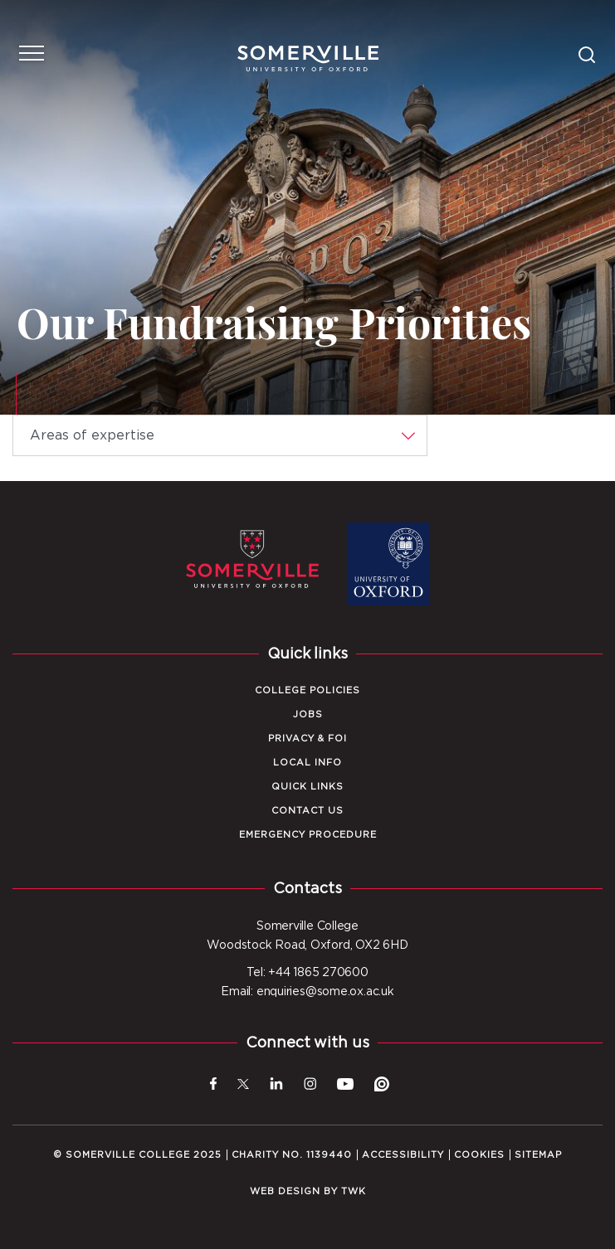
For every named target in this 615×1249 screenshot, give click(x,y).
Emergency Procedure (308, 834)
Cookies (479, 1154)
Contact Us (307, 810)
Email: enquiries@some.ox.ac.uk (307, 992)
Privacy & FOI (307, 738)
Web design (285, 1191)
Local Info (307, 762)
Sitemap (538, 1154)
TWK (353, 1191)
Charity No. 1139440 (292, 1154)
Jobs (308, 714)
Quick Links (307, 786)
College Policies (307, 690)
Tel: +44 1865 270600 (307, 973)
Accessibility (403, 1154)
